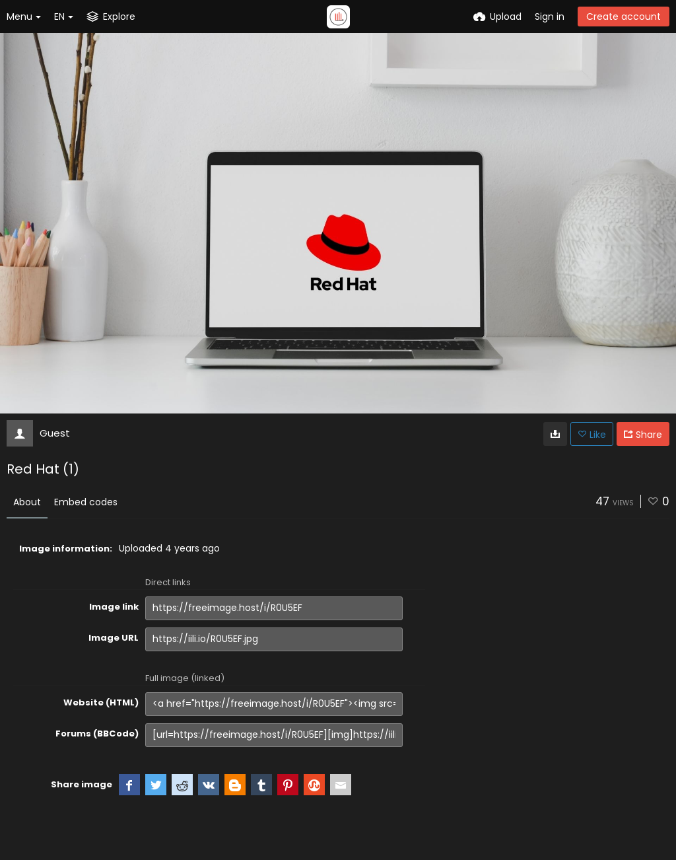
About (27, 502)
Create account (623, 16)
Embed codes (86, 502)
